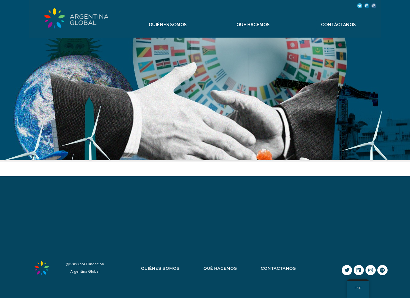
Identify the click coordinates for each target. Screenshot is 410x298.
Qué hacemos (220, 269)
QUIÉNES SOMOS (168, 24)
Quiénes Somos (160, 269)
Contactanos (278, 269)
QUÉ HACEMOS (253, 24)
